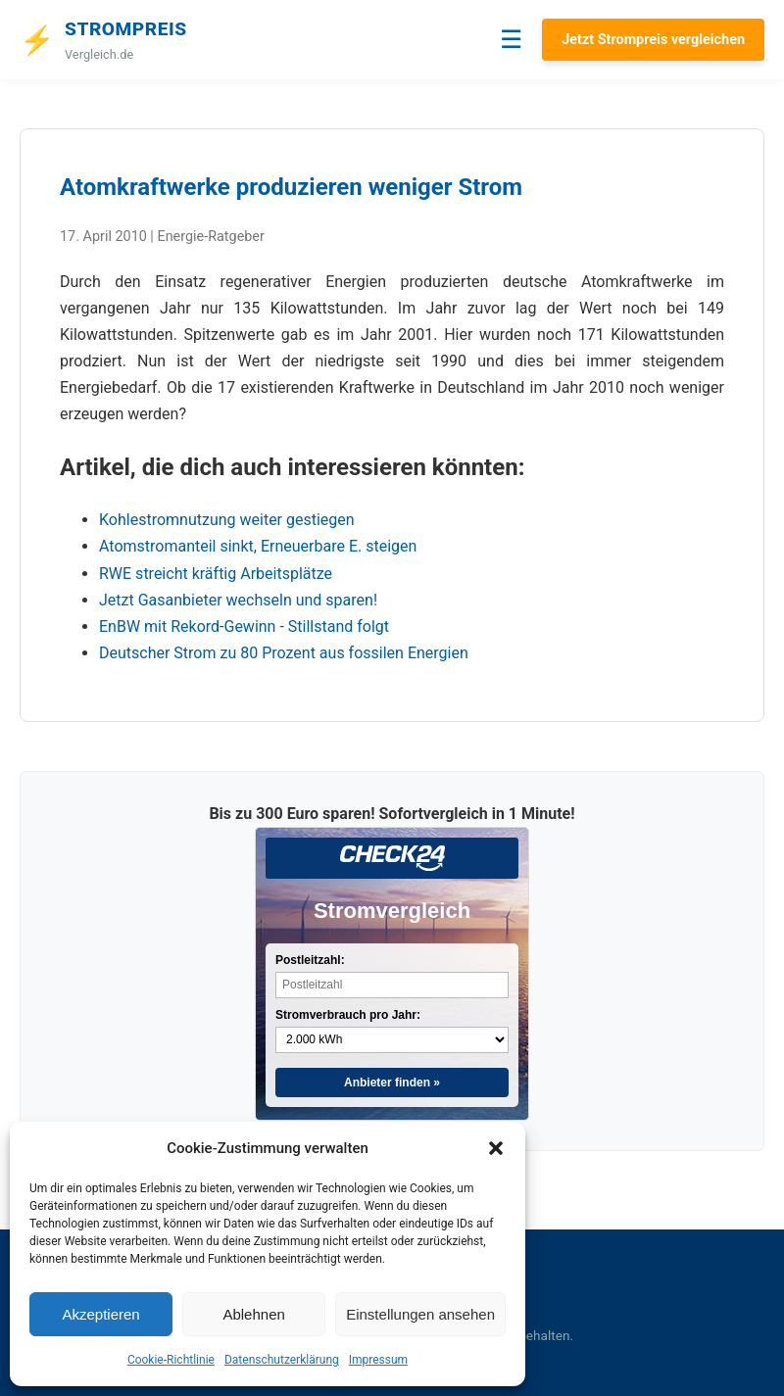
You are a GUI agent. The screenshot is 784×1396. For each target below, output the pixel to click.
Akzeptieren (100, 1314)
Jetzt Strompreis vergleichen (653, 39)
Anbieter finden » (392, 1082)
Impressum (378, 1360)
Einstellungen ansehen (420, 1314)
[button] (496, 1148)
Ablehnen (253, 1314)
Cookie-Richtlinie (171, 1360)
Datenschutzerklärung (281, 1360)
